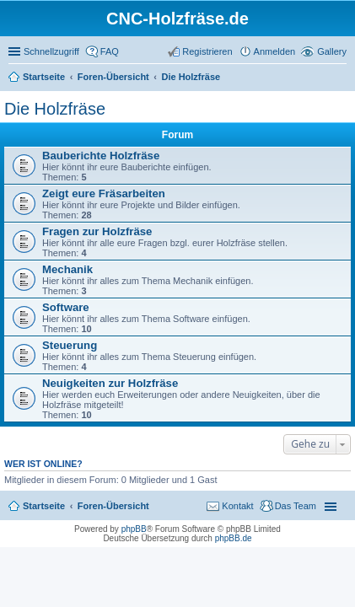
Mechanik (67, 269)
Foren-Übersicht (113, 506)
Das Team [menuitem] (295, 506)
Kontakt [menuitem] (237, 506)
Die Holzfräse (54, 108)
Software (65, 307)
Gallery (332, 51)
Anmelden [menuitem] (275, 51)
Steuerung (69, 345)
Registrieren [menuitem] (207, 51)
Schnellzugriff (51, 51)
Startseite (44, 506)
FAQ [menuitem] (109, 51)
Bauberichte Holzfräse (100, 155)
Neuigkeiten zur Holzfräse (110, 383)
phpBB (134, 529)
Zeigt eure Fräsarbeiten (103, 193)
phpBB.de (233, 538)
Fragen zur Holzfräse (97, 231)
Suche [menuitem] (341, 78)
